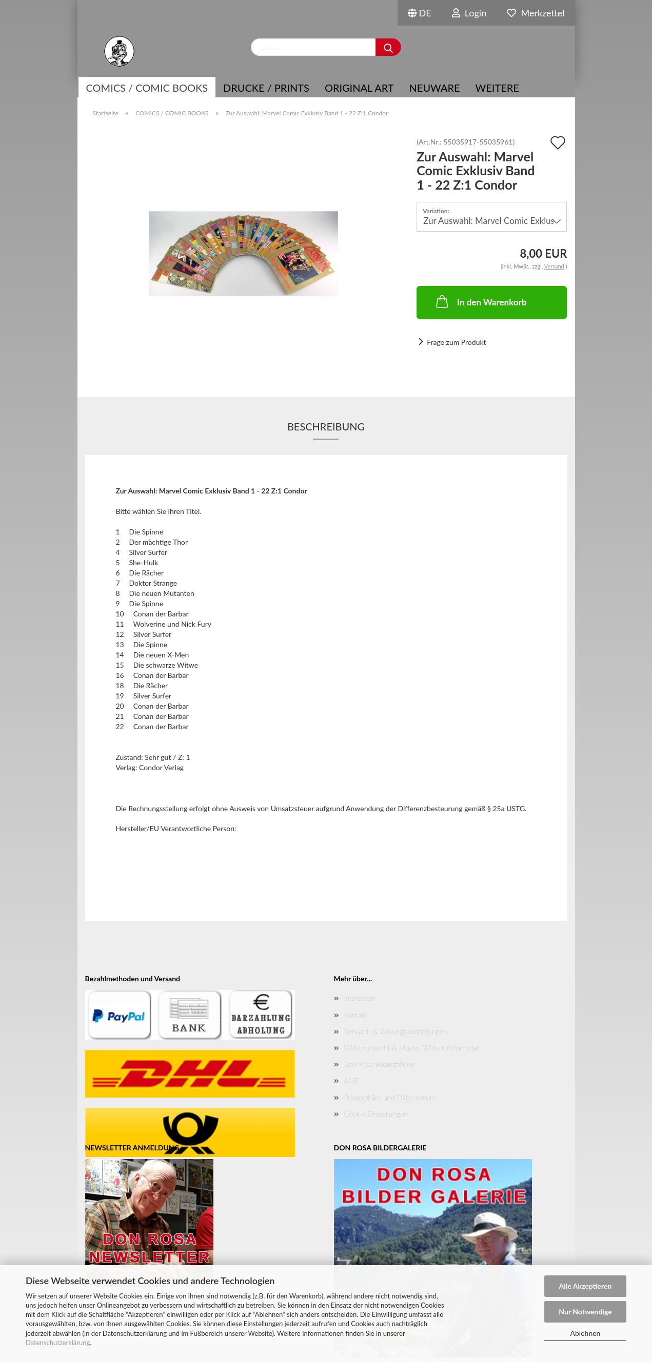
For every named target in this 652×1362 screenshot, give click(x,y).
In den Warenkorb (480, 301)
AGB (351, 1080)
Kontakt (355, 1014)
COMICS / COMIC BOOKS (147, 87)
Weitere (497, 87)
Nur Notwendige (585, 1311)
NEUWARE (434, 87)
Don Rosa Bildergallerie (379, 1064)
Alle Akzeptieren (585, 1286)
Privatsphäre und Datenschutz (390, 1097)
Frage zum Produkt (456, 342)
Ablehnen (585, 1333)
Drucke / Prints (266, 87)
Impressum (360, 998)
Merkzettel (535, 12)
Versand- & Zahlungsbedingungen (395, 1031)
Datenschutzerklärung (58, 1342)
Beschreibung (326, 426)
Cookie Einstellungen (376, 1113)
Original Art (359, 87)
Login (469, 12)
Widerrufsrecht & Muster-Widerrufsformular (411, 1047)
